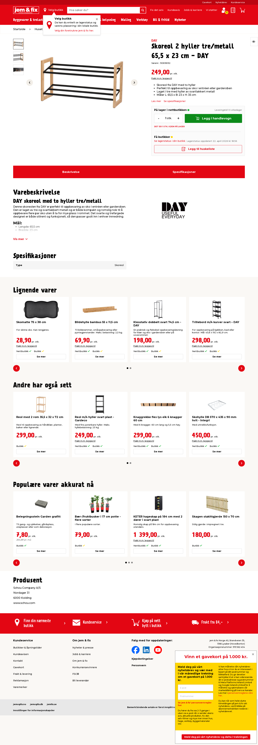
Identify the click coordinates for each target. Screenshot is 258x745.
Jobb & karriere (193, 10)
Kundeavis (174, 10)
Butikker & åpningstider (27, 647)
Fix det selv (157, 10)
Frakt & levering (22, 673)
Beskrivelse (70, 172)
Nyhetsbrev (221, 2)
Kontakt (18, 660)
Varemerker (20, 687)
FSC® (75, 673)
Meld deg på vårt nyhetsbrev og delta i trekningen (216, 736)
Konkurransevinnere (84, 667)
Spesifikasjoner (184, 172)
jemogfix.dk (36, 704)
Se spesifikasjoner (175, 101)
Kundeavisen (21, 654)
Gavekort (207, 2)
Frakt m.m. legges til (161, 78)
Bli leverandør (80, 680)
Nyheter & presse (82, 647)
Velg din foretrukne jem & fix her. (74, 30)
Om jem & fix (80, 660)
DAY (154, 40)
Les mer (156, 101)
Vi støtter (211, 10)
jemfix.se (52, 704)
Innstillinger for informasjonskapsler (34, 710)
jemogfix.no (19, 704)
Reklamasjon (21, 680)
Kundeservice (238, 2)
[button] (127, 368)
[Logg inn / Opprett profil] (223, 10)
